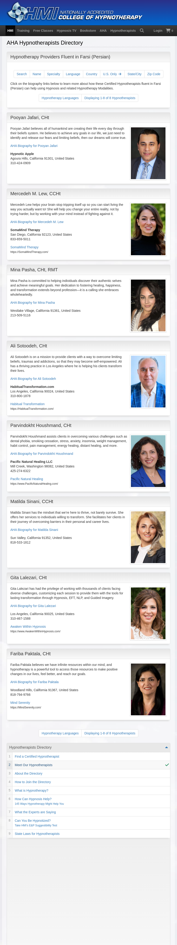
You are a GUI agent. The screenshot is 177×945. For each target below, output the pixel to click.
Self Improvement (23, 842)
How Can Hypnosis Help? (39, 801)
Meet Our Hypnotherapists (33, 765)
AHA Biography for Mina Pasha (32, 302)
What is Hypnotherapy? (31, 790)
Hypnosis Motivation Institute (51, 922)
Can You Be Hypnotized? (36, 823)
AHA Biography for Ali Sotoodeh (33, 379)
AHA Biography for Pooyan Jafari (34, 146)
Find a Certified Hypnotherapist (37, 756)
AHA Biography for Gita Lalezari (33, 606)
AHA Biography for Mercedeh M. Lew (36, 222)
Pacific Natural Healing (26, 479)
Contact (58, 915)
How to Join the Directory (33, 782)
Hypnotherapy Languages (60, 98)
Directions (73, 915)
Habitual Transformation (27, 404)
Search (22, 74)
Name (37, 74)
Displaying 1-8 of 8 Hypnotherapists (109, 98)
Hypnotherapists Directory (30, 747)
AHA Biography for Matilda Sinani (34, 530)
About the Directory (28, 773)
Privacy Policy (20, 915)
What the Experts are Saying (35, 812)
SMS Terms (41, 915)
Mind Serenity (20, 702)
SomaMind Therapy (24, 247)
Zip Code (153, 74)
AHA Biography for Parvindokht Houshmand (41, 453)
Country (91, 74)
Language (73, 74)
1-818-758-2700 (21, 887)
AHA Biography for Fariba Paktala (34, 682)
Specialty (53, 74)
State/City (134, 74)
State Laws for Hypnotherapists (37, 834)
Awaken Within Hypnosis (28, 626)
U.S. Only (112, 74)
